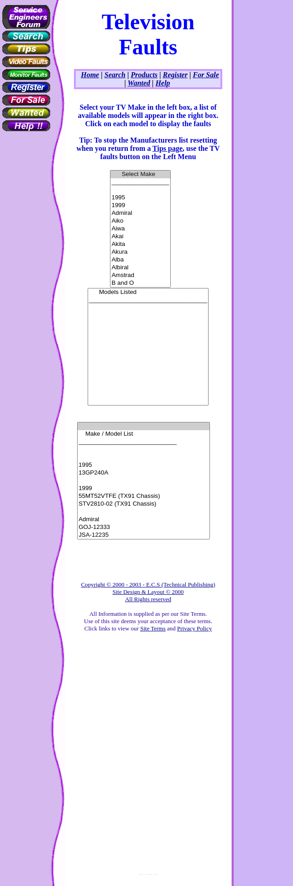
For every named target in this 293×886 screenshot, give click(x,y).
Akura (140, 252)
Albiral (140, 268)
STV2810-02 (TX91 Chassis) (143, 504)
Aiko (140, 221)
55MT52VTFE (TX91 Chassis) (143, 496)
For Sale (206, 75)
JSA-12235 (143, 535)
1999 (140, 205)
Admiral (140, 213)
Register (175, 75)
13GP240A (143, 473)
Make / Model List (143, 434)
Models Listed (148, 292)
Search (115, 75)
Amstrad (140, 275)
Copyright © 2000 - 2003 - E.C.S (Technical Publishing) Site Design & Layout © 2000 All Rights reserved (148, 592)
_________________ (140, 182)
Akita (140, 244)
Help (163, 83)
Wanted (139, 83)
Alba (140, 260)
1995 (140, 198)
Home (90, 75)
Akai (140, 236)
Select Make (140, 174)
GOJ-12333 (143, 527)
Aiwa (140, 229)
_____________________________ (143, 442)
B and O (140, 283)
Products (144, 75)
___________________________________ (148, 300)
